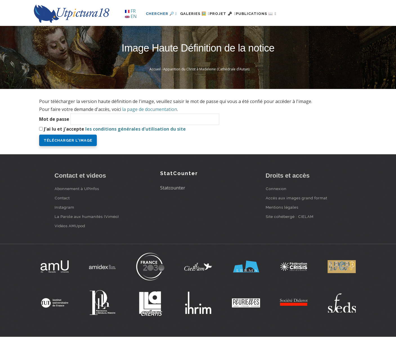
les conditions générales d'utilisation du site (135, 129)
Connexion (276, 188)
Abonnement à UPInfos (77, 188)
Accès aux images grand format (296, 198)
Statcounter (172, 188)
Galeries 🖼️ (198, 14)
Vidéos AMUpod (70, 226)
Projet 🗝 (233, 14)
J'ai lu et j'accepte (115, 129)
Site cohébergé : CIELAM (290, 216)
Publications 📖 (273, 14)
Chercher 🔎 (161, 14)
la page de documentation (149, 109)
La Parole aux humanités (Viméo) (87, 216)
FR (130, 11)
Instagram (64, 207)
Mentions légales (282, 207)
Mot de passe (54, 119)
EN (131, 16)
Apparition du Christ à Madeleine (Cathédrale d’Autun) (206, 69)
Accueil (155, 69)
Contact (62, 198)
